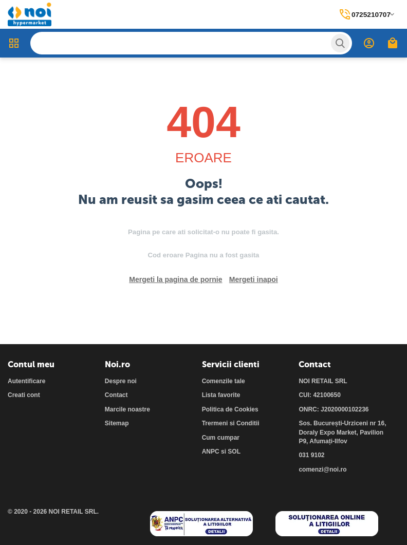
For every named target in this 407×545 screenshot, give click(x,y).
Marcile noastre (127, 409)
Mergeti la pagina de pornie (175, 279)
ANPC (210, 451)
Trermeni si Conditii (231, 423)
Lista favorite (221, 395)
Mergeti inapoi (253, 279)
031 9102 (311, 455)
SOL (234, 451)
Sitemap (117, 423)
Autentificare (26, 381)
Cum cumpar (220, 437)
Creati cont (24, 395)
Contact (116, 395)
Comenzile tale (223, 381)
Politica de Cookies (230, 409)
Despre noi (121, 381)
